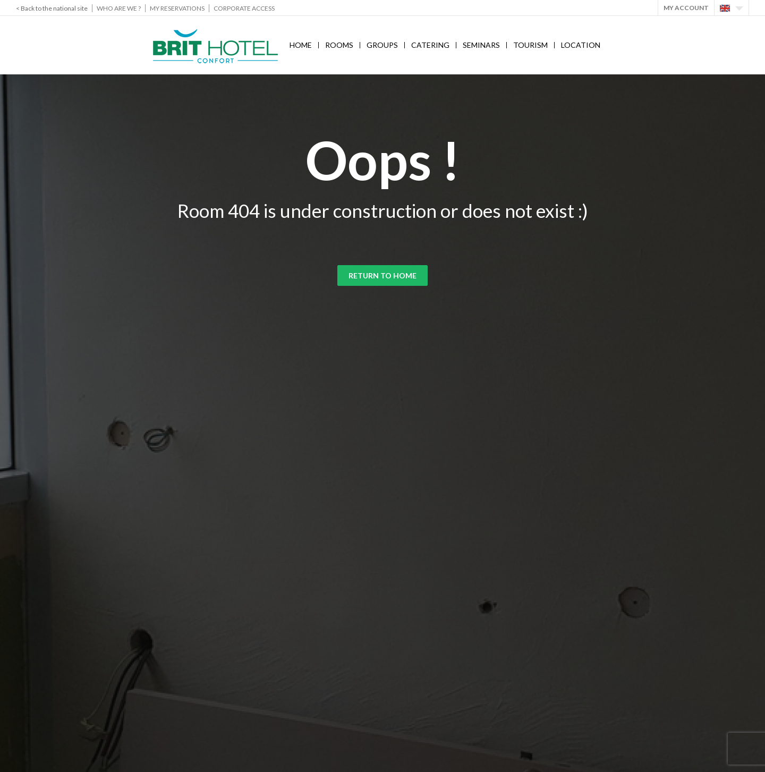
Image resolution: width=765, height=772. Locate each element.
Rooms (339, 44)
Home (301, 44)
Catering (430, 44)
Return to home (382, 275)
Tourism (530, 44)
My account (686, 8)
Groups (382, 44)
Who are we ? (119, 8)
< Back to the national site (52, 8)
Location (580, 44)
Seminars (481, 44)
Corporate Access (244, 8)
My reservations (177, 8)
